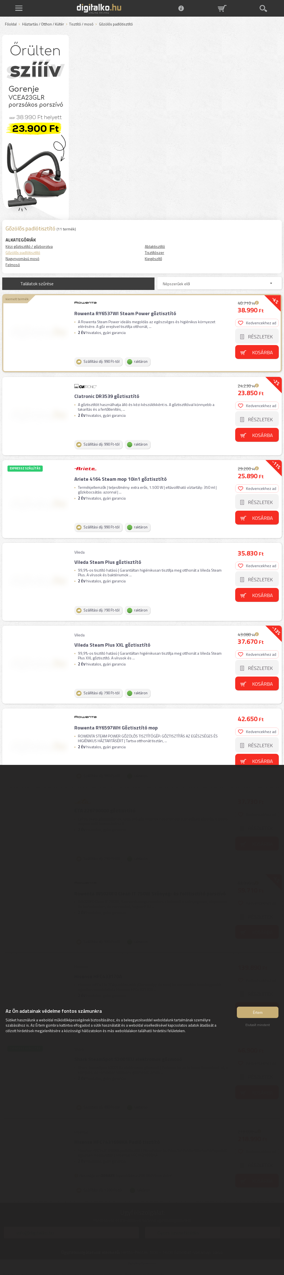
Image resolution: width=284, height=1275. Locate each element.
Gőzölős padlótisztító (23, 252)
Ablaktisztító (155, 246)
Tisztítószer (154, 252)
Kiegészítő (153, 258)
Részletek (260, 336)
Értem (258, 1013)
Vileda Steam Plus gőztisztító (107, 560)
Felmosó (13, 265)
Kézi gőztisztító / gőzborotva (29, 246)
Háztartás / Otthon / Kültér (43, 24)
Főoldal (11, 24)
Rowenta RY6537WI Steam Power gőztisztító (125, 313)
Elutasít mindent (257, 1025)
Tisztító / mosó (81, 24)
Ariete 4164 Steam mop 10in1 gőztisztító (120, 477)
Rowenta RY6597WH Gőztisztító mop (116, 724)
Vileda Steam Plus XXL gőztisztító (112, 642)
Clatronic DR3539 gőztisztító (106, 395)
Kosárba (262, 352)
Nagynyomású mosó (22, 258)
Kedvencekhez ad (257, 322)
